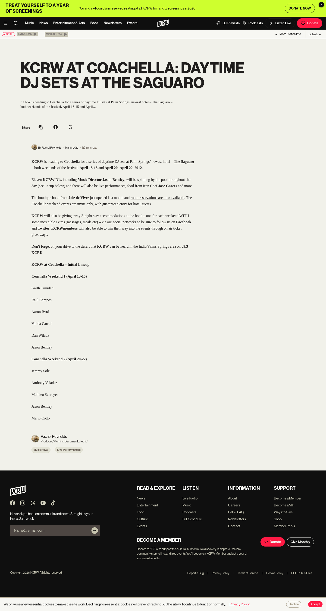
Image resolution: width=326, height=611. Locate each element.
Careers (234, 505)
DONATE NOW (300, 8)
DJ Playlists (228, 23)
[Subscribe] (94, 530)
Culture (142, 519)
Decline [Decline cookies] (294, 604)
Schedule (315, 34)
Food (94, 23)
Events (132, 23)
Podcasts (252, 23)
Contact (234, 526)
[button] (27, 34)
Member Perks (284, 526)
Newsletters (113, 23)
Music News (41, 449)
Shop (278, 519)
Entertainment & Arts (69, 23)
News (43, 23)
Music (29, 23)
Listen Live (280, 23)
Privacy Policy (218, 573)
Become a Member (287, 498)
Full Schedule (192, 519)
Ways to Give (283, 512)
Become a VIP (284, 505)
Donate (309, 23)
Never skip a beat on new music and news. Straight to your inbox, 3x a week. (51, 516)
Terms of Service (245, 573)
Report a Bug (195, 573)
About (232, 498)
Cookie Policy (272, 573)
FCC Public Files (299, 573)
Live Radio (189, 498)
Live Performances (69, 449)
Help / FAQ (236, 512)
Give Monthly (300, 542)
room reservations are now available (157, 198)
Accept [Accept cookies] (315, 604)
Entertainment (147, 505)
